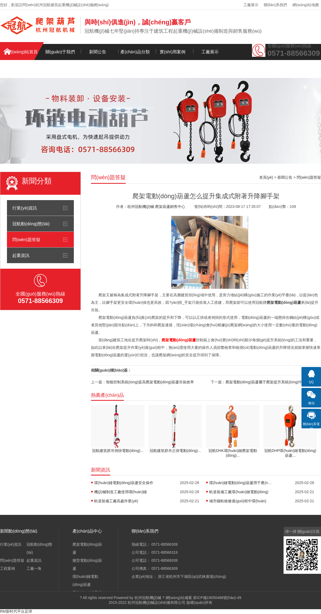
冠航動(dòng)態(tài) (30, 223)
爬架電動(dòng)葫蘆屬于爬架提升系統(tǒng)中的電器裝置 (273, 382)
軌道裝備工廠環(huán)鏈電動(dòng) (238, 492)
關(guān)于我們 (60, 52)
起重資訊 (20, 255)
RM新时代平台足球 (16, 611)
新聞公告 (97, 52)
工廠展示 (250, 5)
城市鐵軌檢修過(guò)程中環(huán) (237, 501)
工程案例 (7, 568)
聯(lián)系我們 (275, 5)
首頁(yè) (266, 177)
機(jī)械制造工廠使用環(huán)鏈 (120, 492)
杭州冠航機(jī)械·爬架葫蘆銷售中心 (156, 206)
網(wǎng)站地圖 (305, 5)
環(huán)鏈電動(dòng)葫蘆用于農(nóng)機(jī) (241, 483)
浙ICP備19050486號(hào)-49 (217, 598)
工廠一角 (33, 568)
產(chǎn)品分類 (135, 52)
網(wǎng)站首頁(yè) (22, 55)
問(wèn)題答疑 (26, 239)
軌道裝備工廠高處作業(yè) (116, 501)
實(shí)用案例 (172, 52)
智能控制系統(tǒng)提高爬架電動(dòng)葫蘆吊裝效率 (150, 382)
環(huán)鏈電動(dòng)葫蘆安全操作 (123, 483)
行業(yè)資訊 (24, 207)
